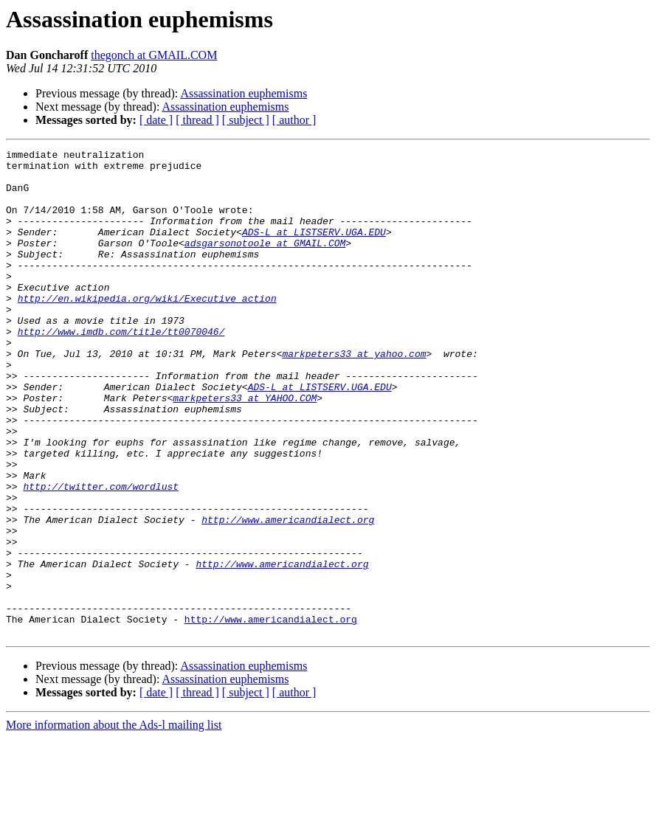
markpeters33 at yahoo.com (354, 395)
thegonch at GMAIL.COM (154, 55)
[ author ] (294, 120)
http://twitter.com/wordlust (101, 554)
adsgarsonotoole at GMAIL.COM (264, 262)
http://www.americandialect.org (287, 594)
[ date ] (156, 120)
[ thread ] (197, 120)
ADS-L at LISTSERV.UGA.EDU (314, 249)
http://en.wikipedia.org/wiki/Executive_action (147, 329)
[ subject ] (245, 120)
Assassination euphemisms (243, 93)
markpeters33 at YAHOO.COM (245, 448)
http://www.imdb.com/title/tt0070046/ (121, 368)
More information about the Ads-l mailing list (113, 822)
